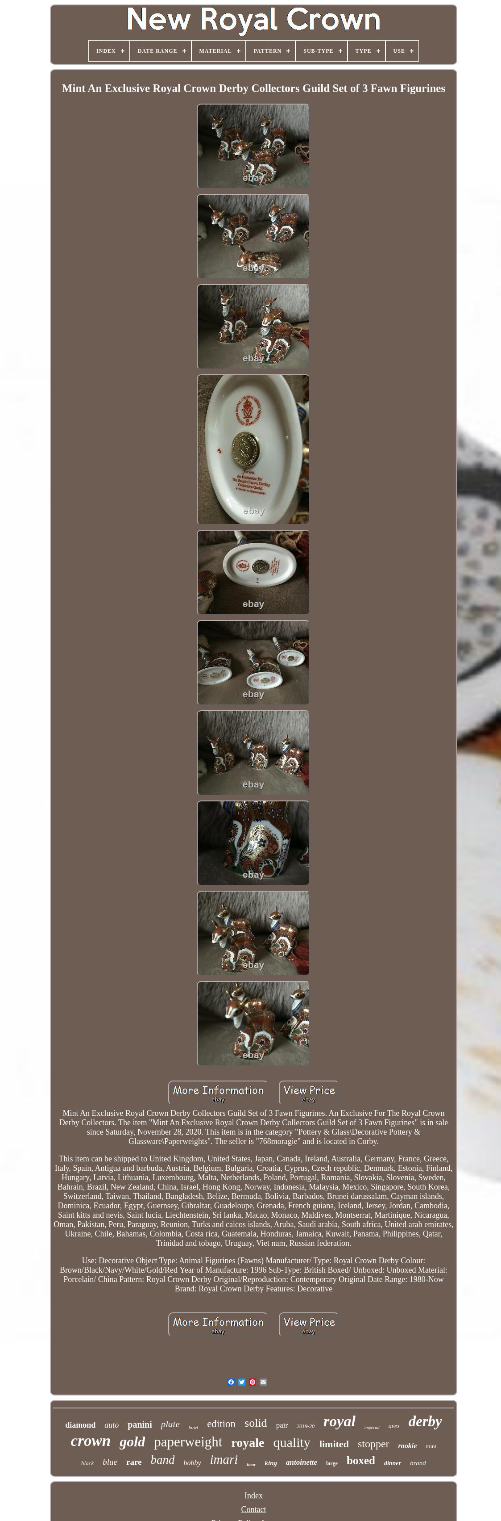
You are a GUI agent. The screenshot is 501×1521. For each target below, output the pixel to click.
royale (247, 1443)
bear (251, 1464)
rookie (407, 1446)
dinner (392, 1463)
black (87, 1463)
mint (431, 1446)
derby (425, 1421)
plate (170, 1424)
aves (394, 1426)
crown (91, 1441)
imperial (372, 1427)
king (271, 1463)
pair (282, 1425)
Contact (253, 1509)
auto (111, 1424)
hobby (192, 1463)
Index (253, 1495)
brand (418, 1463)
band (162, 1460)
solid (255, 1422)
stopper (373, 1444)
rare (133, 1462)
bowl (193, 1427)
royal (339, 1421)
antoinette (301, 1462)
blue (110, 1462)
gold (132, 1441)
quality (292, 1442)
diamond (80, 1424)
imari (224, 1459)
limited (334, 1444)
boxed (361, 1460)
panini (140, 1424)
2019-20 (306, 1426)
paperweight (188, 1442)
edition (221, 1423)
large (332, 1463)
